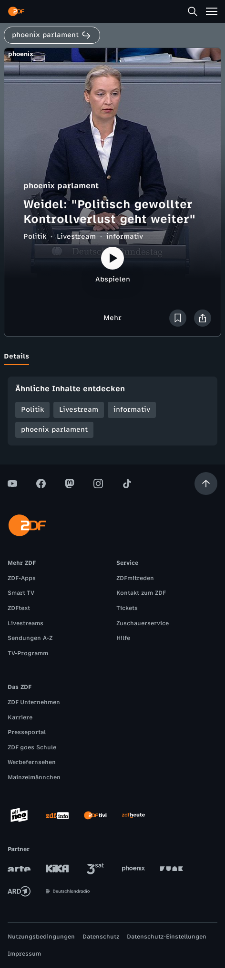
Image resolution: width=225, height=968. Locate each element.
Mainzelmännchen (34, 777)
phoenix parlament (54, 430)
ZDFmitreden (135, 578)
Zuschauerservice (142, 623)
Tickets (127, 608)
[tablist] (112, 356)
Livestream (76, 236)
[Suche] (192, 11)
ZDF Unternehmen (34, 702)
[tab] (16, 356)
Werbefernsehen (32, 762)
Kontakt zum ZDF (141, 593)
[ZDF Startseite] (16, 11)
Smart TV (21, 593)
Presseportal (27, 732)
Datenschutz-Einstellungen (166, 936)
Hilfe (123, 638)
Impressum (24, 953)
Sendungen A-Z (30, 638)
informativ (124, 236)
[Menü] (211, 11)
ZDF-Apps (22, 578)
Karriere (20, 717)
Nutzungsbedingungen (41, 936)
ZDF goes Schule (32, 747)
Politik (34, 236)
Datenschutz (100, 936)
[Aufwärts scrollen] (205, 483)
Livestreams (25, 623)
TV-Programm (28, 653)
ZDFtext (19, 608)
